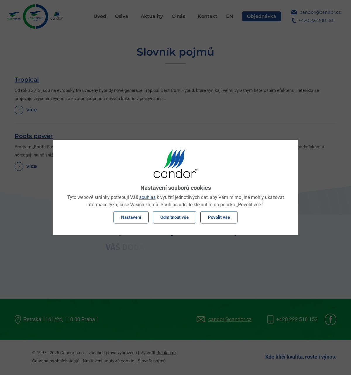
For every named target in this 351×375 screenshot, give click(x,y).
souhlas (147, 197)
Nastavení (131, 217)
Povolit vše (219, 217)
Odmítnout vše (174, 217)
